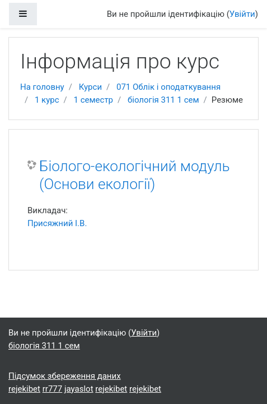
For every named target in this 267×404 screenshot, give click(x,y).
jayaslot (78, 389)
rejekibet (24, 389)
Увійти (242, 14)
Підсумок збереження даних (64, 376)
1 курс (47, 100)
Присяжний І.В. (57, 223)
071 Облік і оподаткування (168, 87)
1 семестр (94, 100)
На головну (42, 87)
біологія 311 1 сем (163, 100)
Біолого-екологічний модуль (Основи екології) (134, 175)
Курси (90, 87)
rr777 (52, 389)
